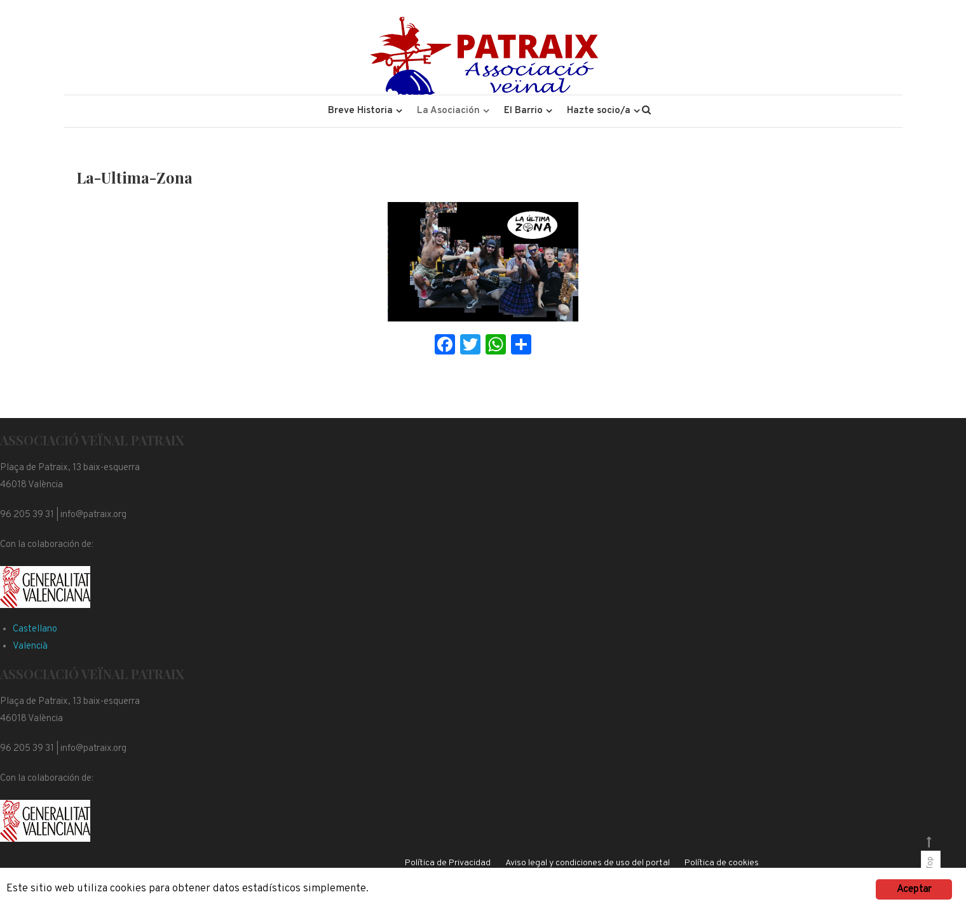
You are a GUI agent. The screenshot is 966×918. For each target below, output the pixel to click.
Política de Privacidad (448, 863)
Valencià (30, 646)
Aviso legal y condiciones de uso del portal (587, 863)
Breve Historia (360, 111)
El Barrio (523, 111)
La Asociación (448, 111)
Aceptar (914, 889)
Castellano (35, 629)
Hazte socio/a (598, 111)
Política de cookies (721, 863)
